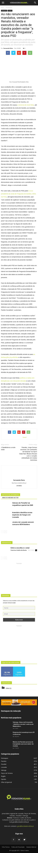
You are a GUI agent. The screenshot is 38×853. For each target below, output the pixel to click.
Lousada (4, 767)
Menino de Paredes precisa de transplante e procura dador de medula (23, 744)
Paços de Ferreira (7, 773)
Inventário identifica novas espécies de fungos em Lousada (22, 514)
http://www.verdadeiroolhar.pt (19, 483)
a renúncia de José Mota (25, 105)
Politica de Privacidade (18, 847)
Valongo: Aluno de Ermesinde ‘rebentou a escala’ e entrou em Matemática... (23, 724)
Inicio (2, 7)
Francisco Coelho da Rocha (19, 550)
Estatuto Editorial (31, 847)
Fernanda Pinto (8, 48)
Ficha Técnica (6, 847)
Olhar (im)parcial (6, 782)
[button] (35, 2)
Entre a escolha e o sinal (20, 548)
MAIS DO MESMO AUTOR (10, 497)
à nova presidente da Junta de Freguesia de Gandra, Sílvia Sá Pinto (18, 194)
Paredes (10, 10)
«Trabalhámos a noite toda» (8, 448)
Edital (7, 688)
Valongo (3, 770)
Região (3, 776)
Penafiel (3, 764)
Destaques (4, 10)
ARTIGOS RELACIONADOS (10, 495)
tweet (24, 437)
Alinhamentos (6, 542)
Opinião (3, 779)
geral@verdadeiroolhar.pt (25, 826)
